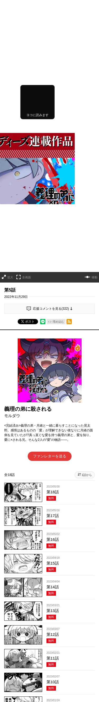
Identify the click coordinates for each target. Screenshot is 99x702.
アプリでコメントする (50, 650)
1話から (87, 334)
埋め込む (58, 181)
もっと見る (47, 584)
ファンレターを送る (49, 316)
